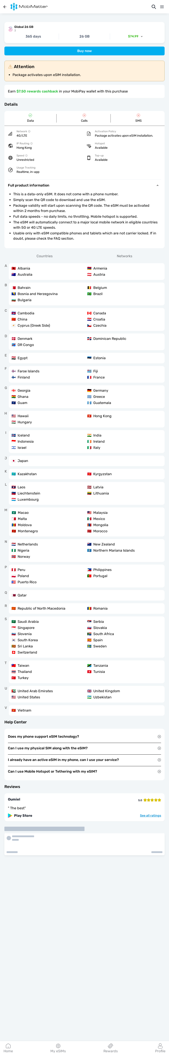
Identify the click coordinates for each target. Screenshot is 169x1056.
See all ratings (150, 815)
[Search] (154, 7)
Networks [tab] (124, 256)
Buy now (84, 51)
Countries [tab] (45, 256)
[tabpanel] (84, 489)
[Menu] (162, 7)
